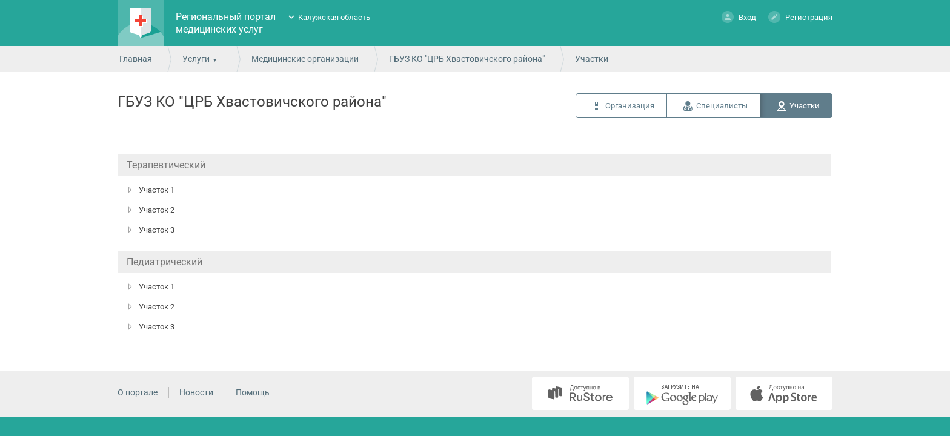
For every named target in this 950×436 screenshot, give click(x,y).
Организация (629, 105)
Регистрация (800, 16)
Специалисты (722, 105)
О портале (138, 392)
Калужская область (334, 17)
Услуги (196, 59)
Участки (804, 105)
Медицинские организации (305, 59)
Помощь (253, 392)
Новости (196, 392)
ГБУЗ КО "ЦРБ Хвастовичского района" (467, 59)
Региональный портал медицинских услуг (226, 23)
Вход (739, 16)
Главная (135, 59)
